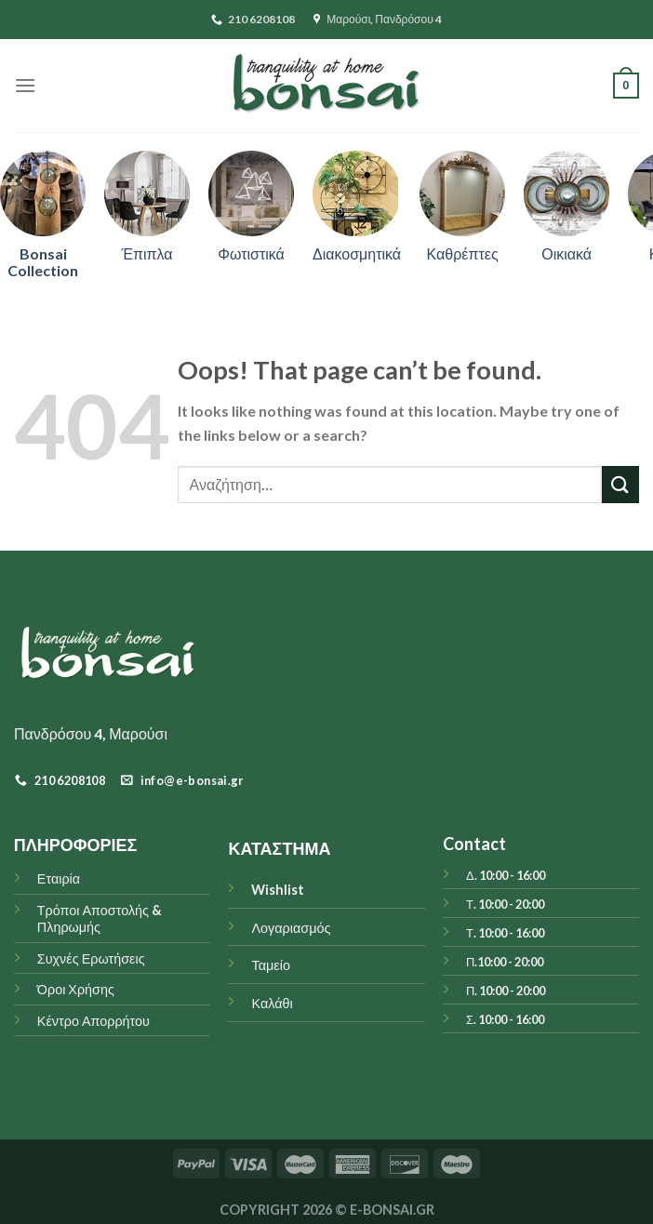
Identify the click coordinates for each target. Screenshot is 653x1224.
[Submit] (620, 484)
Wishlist (277, 890)
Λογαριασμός (290, 928)
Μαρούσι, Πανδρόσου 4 (377, 19)
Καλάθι (271, 1003)
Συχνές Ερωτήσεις (91, 958)
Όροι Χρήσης (75, 989)
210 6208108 (253, 19)
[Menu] (25, 85)
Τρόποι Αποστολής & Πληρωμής (99, 919)
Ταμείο (270, 965)
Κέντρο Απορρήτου (93, 1021)
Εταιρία (58, 878)
